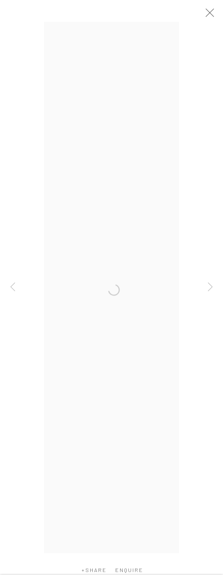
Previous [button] (13, 287)
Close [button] (207, 15)
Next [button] (210, 287)
